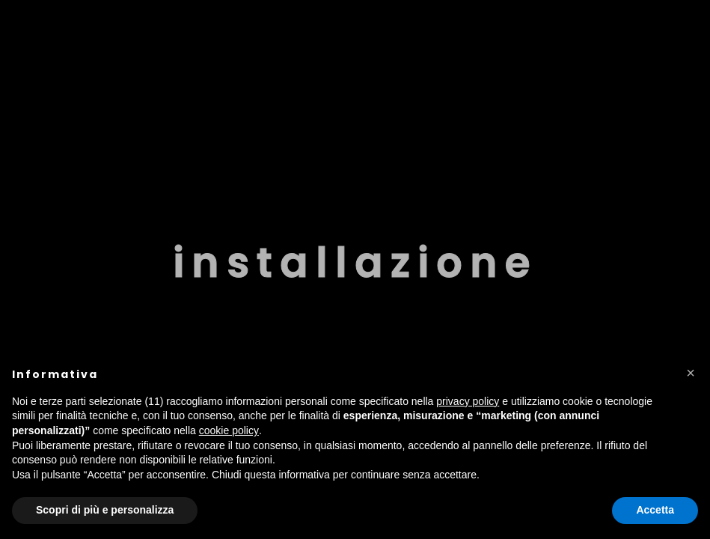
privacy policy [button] (467, 401)
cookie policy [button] (229, 430)
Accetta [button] (655, 510)
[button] (691, 373)
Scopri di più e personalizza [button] (105, 510)
